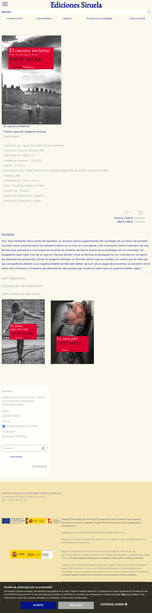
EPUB (82, 170)
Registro (67, 18)
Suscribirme (16, 457)
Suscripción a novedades (99, 18)
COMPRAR (139, 218)
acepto (38, 605)
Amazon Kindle (97, 170)
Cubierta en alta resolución (22, 286)
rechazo (76, 605)
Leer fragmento (13, 278)
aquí (123, 594)
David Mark (11, 136)
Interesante (39, 466)
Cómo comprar (137, 18)
